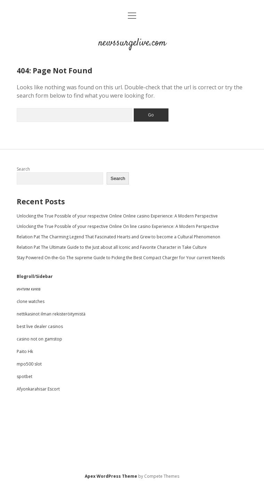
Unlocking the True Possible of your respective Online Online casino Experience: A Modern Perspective (117, 216)
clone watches (30, 301)
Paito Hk (25, 351)
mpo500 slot (29, 364)
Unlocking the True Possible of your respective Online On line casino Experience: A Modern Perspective (118, 226)
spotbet (24, 376)
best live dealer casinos (40, 326)
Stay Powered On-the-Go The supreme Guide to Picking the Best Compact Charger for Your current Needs (121, 258)
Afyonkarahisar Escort (38, 389)
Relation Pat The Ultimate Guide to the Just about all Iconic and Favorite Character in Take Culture (112, 247)
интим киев (28, 289)
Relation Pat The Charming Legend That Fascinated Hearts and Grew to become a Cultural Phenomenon (118, 237)
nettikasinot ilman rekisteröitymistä (51, 314)
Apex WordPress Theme (111, 476)
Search (23, 169)
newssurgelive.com (132, 43)
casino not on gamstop (39, 339)
